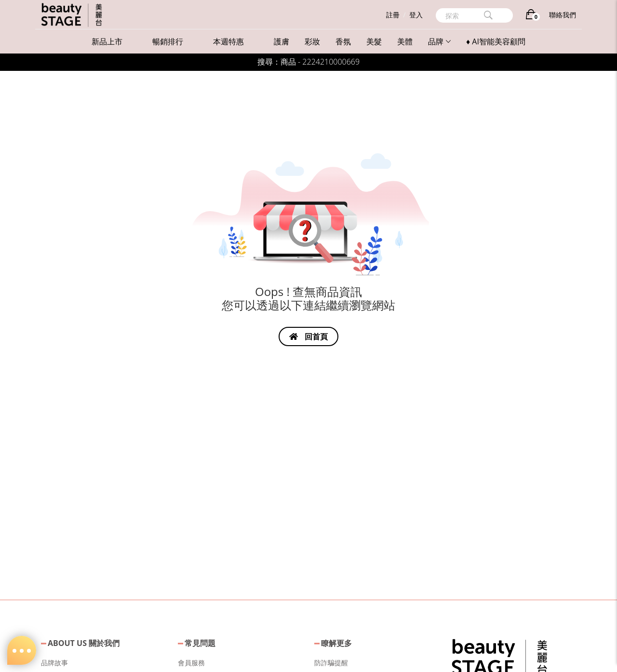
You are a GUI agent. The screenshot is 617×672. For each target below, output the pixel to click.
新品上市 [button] (107, 41)
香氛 (343, 41)
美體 (405, 41)
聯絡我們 (562, 14)
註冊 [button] (393, 14)
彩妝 (312, 41)
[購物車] (531, 16)
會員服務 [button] (191, 662)
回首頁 (308, 336)
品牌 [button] (439, 41)
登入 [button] (416, 14)
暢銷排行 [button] (167, 41)
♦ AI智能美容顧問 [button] (495, 41)
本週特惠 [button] (228, 41)
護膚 (281, 41)
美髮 (374, 41)
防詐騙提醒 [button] (331, 662)
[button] (499, 656)
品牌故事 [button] (54, 662)
